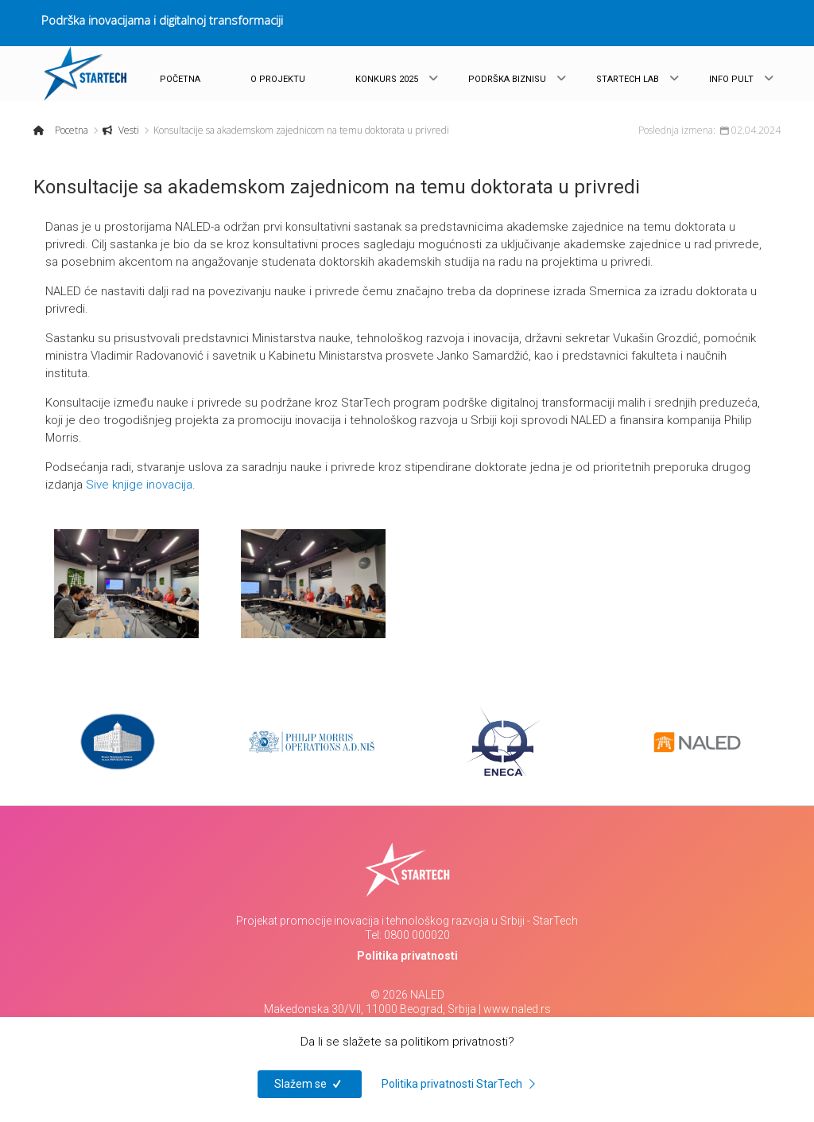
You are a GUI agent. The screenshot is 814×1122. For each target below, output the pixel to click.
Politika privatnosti (407, 955)
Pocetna (70, 130)
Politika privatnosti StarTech (461, 1083)
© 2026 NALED (407, 994)
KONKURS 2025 (386, 79)
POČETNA (180, 79)
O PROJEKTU (277, 79)
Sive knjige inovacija (139, 484)
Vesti (127, 130)
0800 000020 (417, 935)
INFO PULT (731, 79)
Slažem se (309, 1083)
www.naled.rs (517, 1009)
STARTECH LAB (627, 79)
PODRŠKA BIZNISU (507, 79)
